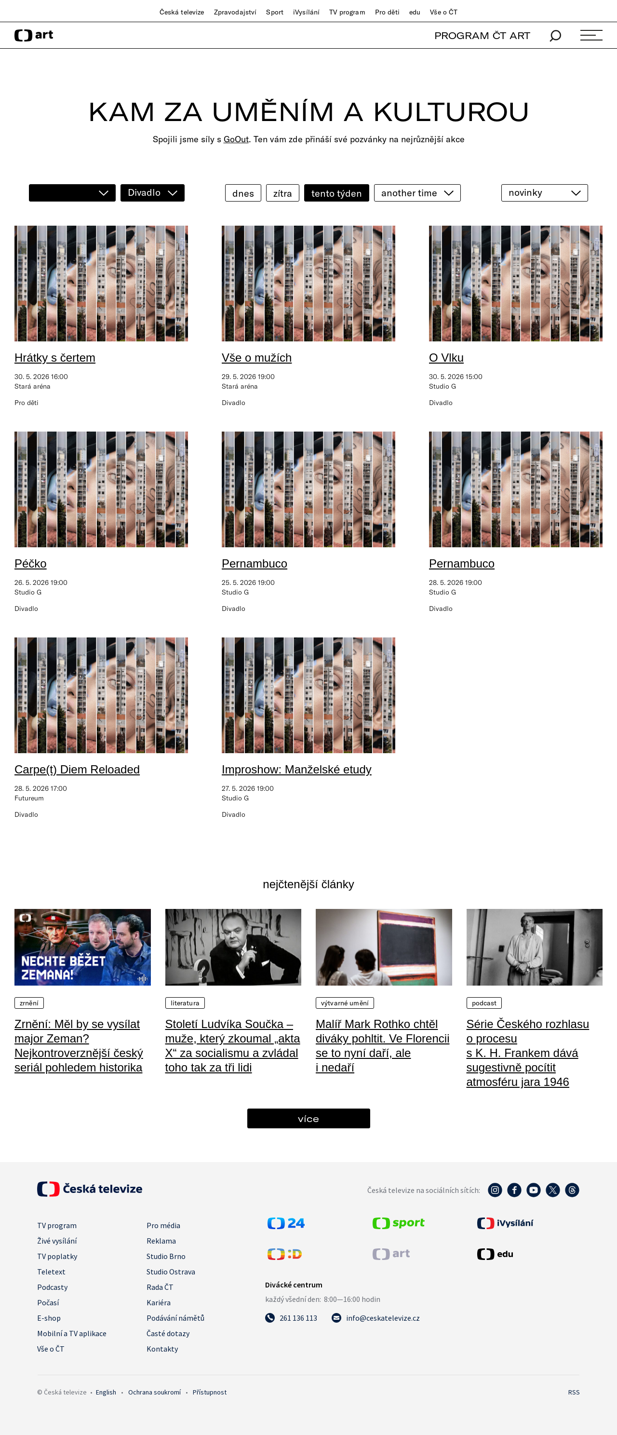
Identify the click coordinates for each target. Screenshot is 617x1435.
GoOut (236, 139)
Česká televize (182, 12)
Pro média (163, 1225)
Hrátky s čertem (54, 357)
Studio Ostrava (171, 1271)
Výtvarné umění (345, 1003)
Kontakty (162, 1349)
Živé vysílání (57, 1240)
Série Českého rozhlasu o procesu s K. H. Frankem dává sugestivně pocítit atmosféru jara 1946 (528, 1052)
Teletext (51, 1271)
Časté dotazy (168, 1333)
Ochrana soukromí (154, 1392)
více (308, 1118)
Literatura (185, 1003)
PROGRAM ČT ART (482, 35)
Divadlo (144, 192)
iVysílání (306, 12)
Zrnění (29, 1003)
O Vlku (446, 357)
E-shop (49, 1318)
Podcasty (52, 1287)
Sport (274, 12)
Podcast (484, 1003)
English (106, 1392)
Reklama (161, 1240)
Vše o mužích (257, 357)
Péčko (30, 563)
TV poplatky (57, 1256)
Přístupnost (210, 1392)
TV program (347, 12)
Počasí (48, 1302)
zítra (282, 193)
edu (414, 12)
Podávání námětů (175, 1318)
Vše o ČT (443, 12)
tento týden (336, 193)
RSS (574, 1392)
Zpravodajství (235, 12)
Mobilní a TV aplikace (72, 1333)
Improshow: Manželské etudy (297, 769)
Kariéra (159, 1302)
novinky (525, 192)
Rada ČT (160, 1287)
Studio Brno (166, 1256)
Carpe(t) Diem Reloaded (77, 769)
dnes (243, 193)
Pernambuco (254, 563)
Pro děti (387, 12)
